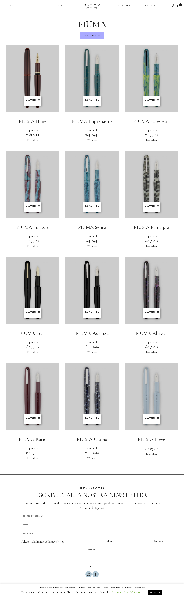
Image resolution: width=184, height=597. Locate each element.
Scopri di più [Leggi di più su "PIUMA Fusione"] (32, 207)
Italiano (109, 541)
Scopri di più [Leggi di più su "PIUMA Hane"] (32, 101)
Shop (60, 5)
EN (11, 5)
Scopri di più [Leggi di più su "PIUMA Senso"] (92, 207)
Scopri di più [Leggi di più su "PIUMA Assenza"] (92, 313)
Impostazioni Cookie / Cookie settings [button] (128, 592)
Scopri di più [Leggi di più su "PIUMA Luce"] (32, 313)
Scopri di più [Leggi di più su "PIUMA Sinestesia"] (151, 101)
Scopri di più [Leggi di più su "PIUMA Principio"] (151, 207)
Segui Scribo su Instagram (88, 574)
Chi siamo (123, 5)
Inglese (158, 541)
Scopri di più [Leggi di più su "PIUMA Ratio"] (32, 419)
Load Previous (92, 35)
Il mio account (174, 5)
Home (35, 5)
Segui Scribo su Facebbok (95, 574)
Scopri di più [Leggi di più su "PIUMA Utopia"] (92, 419)
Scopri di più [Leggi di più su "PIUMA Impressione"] (92, 101)
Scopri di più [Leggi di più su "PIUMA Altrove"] (151, 313)
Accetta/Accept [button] (155, 592)
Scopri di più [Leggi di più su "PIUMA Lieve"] (151, 419)
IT (5, 5)
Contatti (150, 5)
